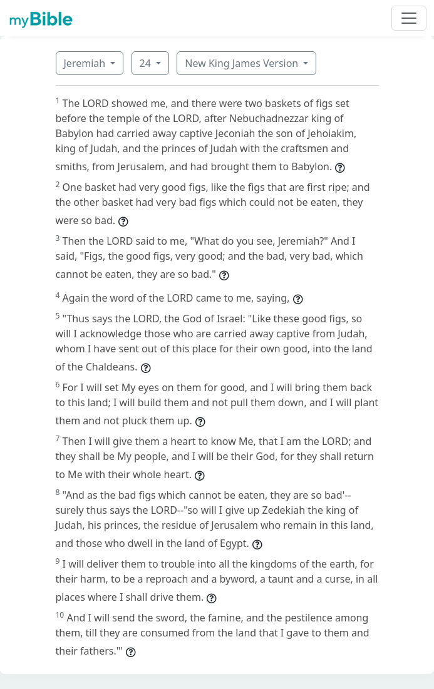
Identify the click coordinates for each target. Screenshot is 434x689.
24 (146, 63)
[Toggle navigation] (408, 18)
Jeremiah (86, 63)
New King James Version (243, 63)
